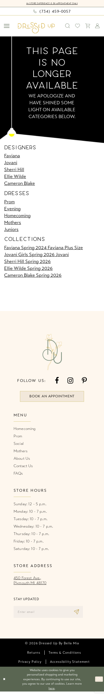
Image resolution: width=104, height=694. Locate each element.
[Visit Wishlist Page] (78, 26)
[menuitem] (6, 26)
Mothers (12, 222)
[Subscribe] (84, 613)
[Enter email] (52, 613)
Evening (12, 209)
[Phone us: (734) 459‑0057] (52, 11)
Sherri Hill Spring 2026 (27, 262)
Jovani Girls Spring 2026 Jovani (36, 255)
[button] (6, 26)
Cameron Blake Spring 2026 (33, 275)
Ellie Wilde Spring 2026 (28, 269)
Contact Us (23, 467)
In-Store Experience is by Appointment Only (52, 3)
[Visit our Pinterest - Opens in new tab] (84, 380)
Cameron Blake (19, 184)
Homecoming (17, 216)
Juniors (11, 229)
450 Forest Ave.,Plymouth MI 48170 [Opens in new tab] (30, 582)
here (52, 691)
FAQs (18, 474)
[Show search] (68, 26)
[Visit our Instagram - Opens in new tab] (70, 380)
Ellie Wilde (15, 177)
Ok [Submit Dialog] (99, 682)
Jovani (10, 163)
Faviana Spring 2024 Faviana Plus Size (43, 248)
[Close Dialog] (4, 681)
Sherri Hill (14, 170)
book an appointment (52, 397)
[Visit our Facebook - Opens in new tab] (57, 380)
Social (19, 445)
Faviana (12, 156)
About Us (22, 460)
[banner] (36, 28)
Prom (9, 202)
